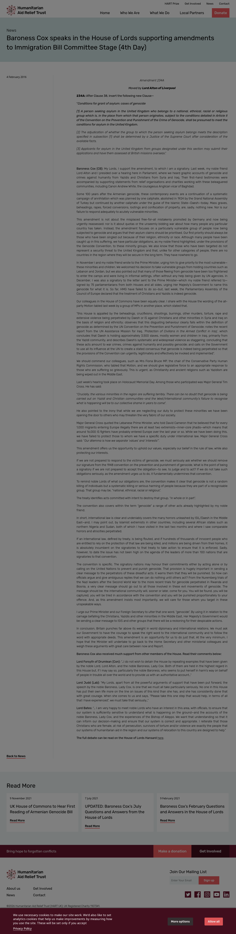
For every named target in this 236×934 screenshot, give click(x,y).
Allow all (214, 921)
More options (180, 921)
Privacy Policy (22, 928)
